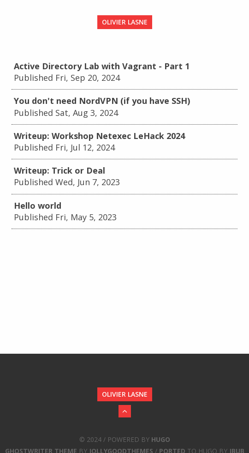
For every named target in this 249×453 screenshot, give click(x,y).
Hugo (160, 439)
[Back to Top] (125, 411)
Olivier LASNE (125, 22)
